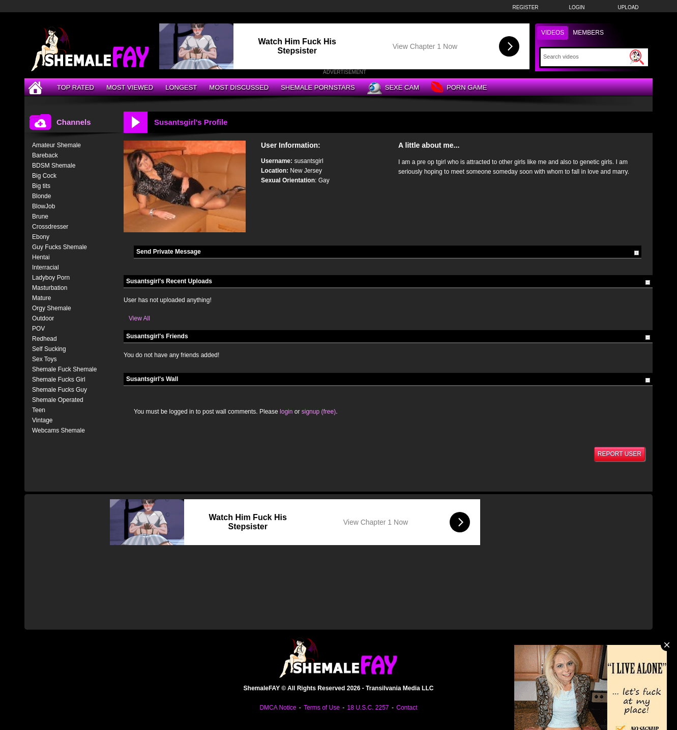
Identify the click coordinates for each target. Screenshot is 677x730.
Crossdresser (50, 226)
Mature (41, 298)
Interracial (45, 267)
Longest (181, 87)
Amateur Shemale (56, 145)
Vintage (42, 420)
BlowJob (43, 206)
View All (139, 318)
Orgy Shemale (51, 308)
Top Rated (75, 87)
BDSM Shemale (53, 165)
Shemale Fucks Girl (58, 379)
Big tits (41, 186)
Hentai (41, 257)
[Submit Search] (637, 57)
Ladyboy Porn (51, 277)
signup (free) (319, 411)
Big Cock (44, 175)
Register (525, 7)
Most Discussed (239, 87)
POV (38, 328)
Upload (627, 7)
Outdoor (43, 318)
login (286, 411)
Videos (552, 32)
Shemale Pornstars (318, 87)
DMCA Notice (277, 707)
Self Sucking (49, 349)
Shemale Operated (57, 399)
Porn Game (459, 88)
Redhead (44, 338)
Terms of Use (322, 707)
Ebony (40, 236)
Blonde (41, 196)
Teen (38, 410)
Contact (406, 707)
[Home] (36, 87)
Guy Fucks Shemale (59, 247)
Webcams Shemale (58, 430)
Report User (619, 453)
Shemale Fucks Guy (59, 389)
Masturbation (49, 287)
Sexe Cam (393, 88)
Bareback (45, 155)
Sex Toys (44, 359)
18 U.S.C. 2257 (368, 707)
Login (576, 7)
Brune (40, 216)
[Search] (585, 56)
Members (588, 32)
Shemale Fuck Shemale (64, 369)
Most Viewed (129, 87)
